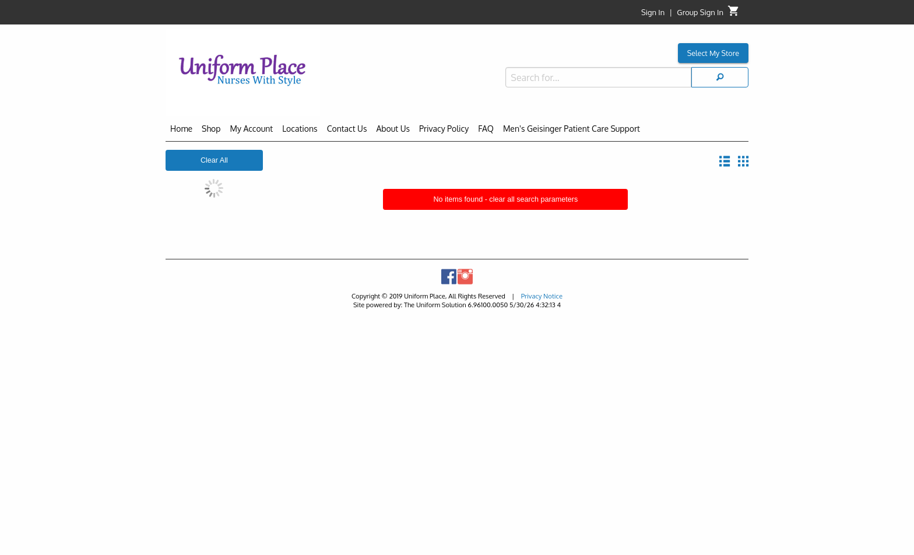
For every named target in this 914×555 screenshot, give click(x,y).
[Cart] (733, 14)
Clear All (214, 160)
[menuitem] (181, 130)
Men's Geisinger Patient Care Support (571, 129)
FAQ (486, 129)
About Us (393, 129)
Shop (211, 129)
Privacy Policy (444, 129)
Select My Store (713, 53)
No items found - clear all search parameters (505, 199)
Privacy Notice (542, 295)
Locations (299, 129)
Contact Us (347, 129)
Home (181, 129)
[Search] (719, 77)
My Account (251, 129)
